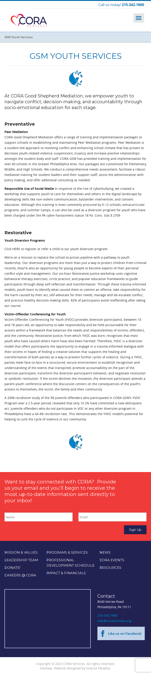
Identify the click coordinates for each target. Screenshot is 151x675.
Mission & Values (21, 552)
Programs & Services (67, 552)
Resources (110, 567)
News (105, 552)
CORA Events (112, 560)
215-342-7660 (107, 615)
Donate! (12, 567)
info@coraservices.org (114, 621)
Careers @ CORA (20, 575)
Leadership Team (21, 560)
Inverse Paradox (98, 668)
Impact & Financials (66, 573)
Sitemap (46, 668)
